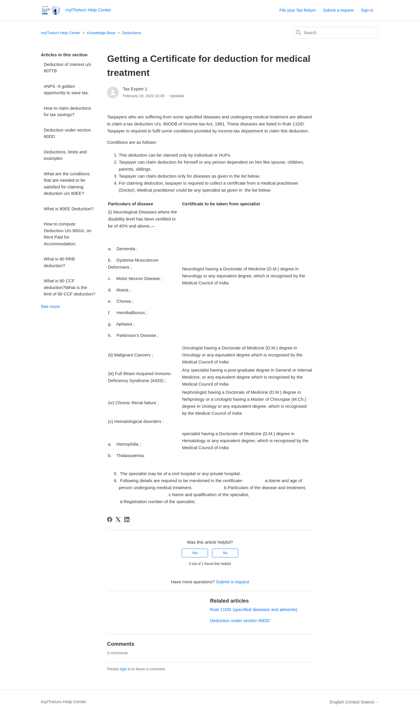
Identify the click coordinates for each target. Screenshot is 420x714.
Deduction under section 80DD (67, 133)
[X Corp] (118, 519)
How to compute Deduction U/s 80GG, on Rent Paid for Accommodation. (67, 233)
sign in (125, 669)
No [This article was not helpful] (225, 553)
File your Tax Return (297, 10)
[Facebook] (109, 519)
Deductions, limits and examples (65, 155)
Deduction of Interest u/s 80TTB (67, 68)
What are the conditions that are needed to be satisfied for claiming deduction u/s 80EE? (67, 183)
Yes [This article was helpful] (195, 553)
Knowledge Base (101, 33)
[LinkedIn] (127, 519)
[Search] (335, 32)
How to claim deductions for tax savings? (67, 111)
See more (50, 306)
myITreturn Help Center (60, 33)
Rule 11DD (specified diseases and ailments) (253, 609)
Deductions (131, 33)
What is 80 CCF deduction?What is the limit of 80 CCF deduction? (69, 287)
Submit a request (338, 10)
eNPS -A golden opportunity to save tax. (66, 89)
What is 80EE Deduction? (69, 208)
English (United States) (354, 701)
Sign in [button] (367, 10)
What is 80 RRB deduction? (59, 262)
